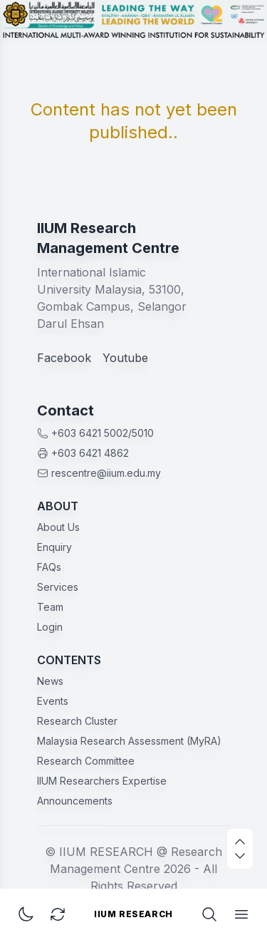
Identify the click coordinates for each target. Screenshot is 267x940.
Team (50, 607)
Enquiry (54, 547)
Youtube (125, 358)
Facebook (64, 358)
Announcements (74, 801)
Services (57, 587)
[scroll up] (240, 842)
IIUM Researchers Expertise (102, 781)
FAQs (49, 567)
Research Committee (86, 761)
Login (50, 627)
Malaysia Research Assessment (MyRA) (129, 741)
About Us (58, 527)
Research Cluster (77, 721)
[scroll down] (240, 856)
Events (52, 701)
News (50, 681)
